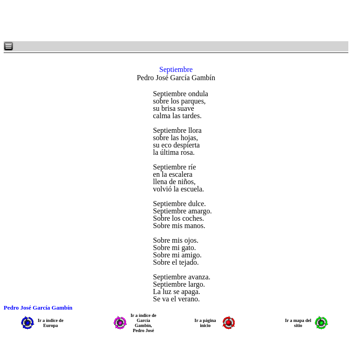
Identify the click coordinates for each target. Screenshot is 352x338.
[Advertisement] (114, 20)
